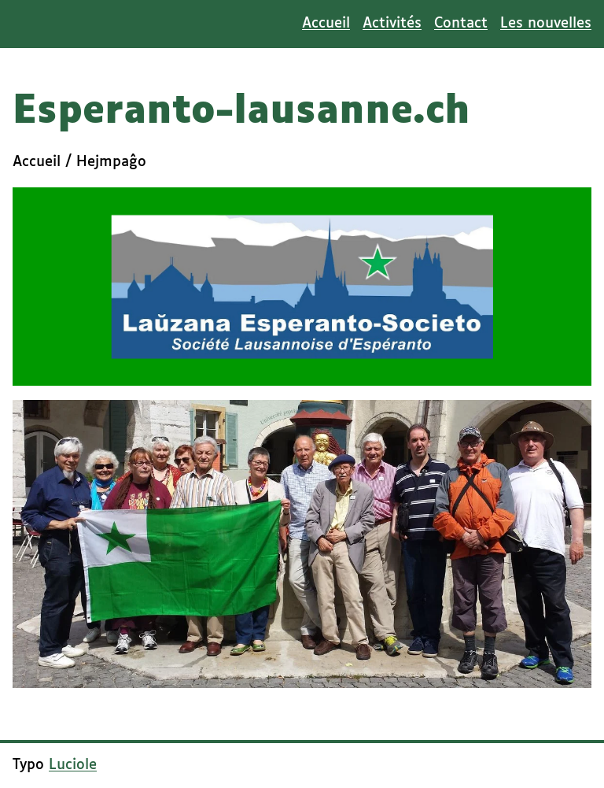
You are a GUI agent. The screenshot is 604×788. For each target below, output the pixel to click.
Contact (461, 24)
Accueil (326, 24)
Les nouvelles (545, 24)
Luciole (73, 765)
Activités (392, 24)
